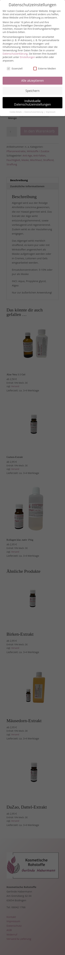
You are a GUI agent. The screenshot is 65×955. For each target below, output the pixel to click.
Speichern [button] (32, 91)
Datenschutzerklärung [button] (34, 112)
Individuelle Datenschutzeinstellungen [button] (32, 102)
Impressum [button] (50, 112)
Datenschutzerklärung (15, 53)
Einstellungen (27, 57)
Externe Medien (44, 68)
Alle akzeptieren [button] (32, 80)
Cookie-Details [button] (16, 112)
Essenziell (15, 68)
